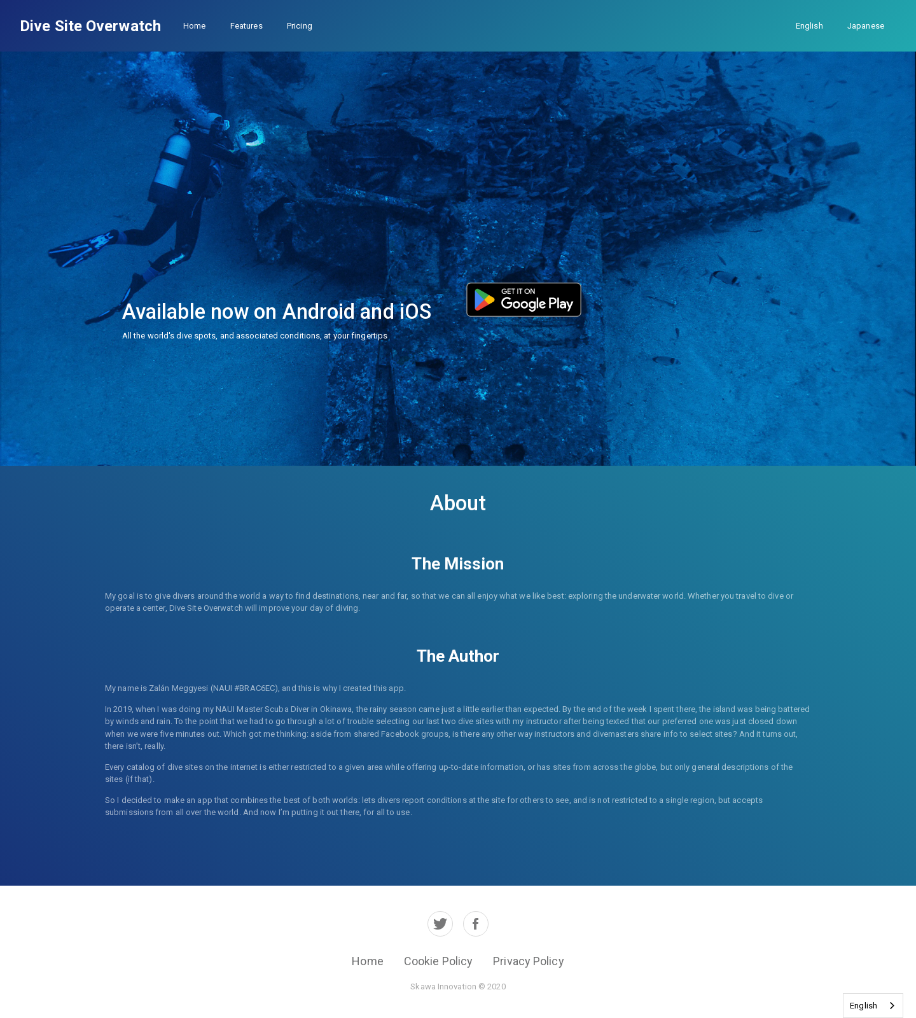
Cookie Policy (438, 961)
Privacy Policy (528, 961)
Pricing (299, 26)
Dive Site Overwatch (90, 26)
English (809, 26)
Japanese (865, 26)
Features (246, 26)
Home (194, 26)
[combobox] (873, 1005)
